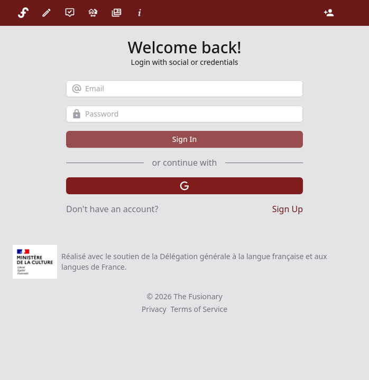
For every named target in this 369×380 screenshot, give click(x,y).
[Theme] (347, 12)
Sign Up (287, 209)
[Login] (328, 12)
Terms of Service (199, 309)
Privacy (154, 309)
